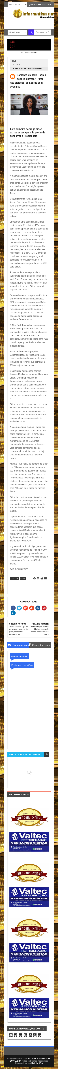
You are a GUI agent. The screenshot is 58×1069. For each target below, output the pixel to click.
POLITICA (16, 65)
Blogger (34, 52)
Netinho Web (37, 1063)
